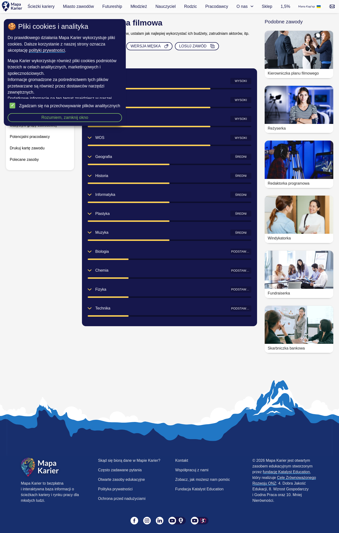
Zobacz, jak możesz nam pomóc (202, 479)
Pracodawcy (216, 6)
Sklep (267, 6)
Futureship (112, 6)
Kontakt (181, 460)
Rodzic (190, 6)
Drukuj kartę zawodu (27, 148)
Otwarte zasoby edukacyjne (121, 479)
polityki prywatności (47, 50)
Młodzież (139, 6)
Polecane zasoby (24, 159)
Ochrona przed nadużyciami (122, 499)
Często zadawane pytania (120, 470)
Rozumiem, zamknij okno (64, 117)
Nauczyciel (165, 6)
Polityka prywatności (115, 489)
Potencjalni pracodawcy (30, 137)
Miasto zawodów (78, 6)
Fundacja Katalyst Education (199, 489)
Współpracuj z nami (192, 470)
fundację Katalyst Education (286, 472)
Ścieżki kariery (41, 6)
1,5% (285, 6)
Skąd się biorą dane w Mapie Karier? (129, 460)
